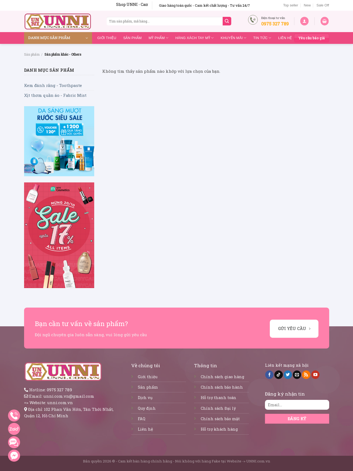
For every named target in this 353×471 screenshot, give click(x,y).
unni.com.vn (60, 402)
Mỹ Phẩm (158, 37)
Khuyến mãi (233, 37)
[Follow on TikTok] (278, 374)
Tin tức (262, 37)
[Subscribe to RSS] (306, 374)
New (307, 5)
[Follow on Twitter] (288, 374)
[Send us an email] (297, 374)
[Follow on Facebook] (269, 374)
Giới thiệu (106, 38)
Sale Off (322, 5)
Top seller (290, 5)
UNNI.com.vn (258, 461)
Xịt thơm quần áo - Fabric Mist (55, 95)
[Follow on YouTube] (315, 374)
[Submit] (227, 21)
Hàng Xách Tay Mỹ (194, 37)
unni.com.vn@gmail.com (68, 396)
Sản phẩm (132, 38)
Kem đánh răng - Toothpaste (53, 85)
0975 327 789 (59, 389)
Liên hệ (285, 38)
